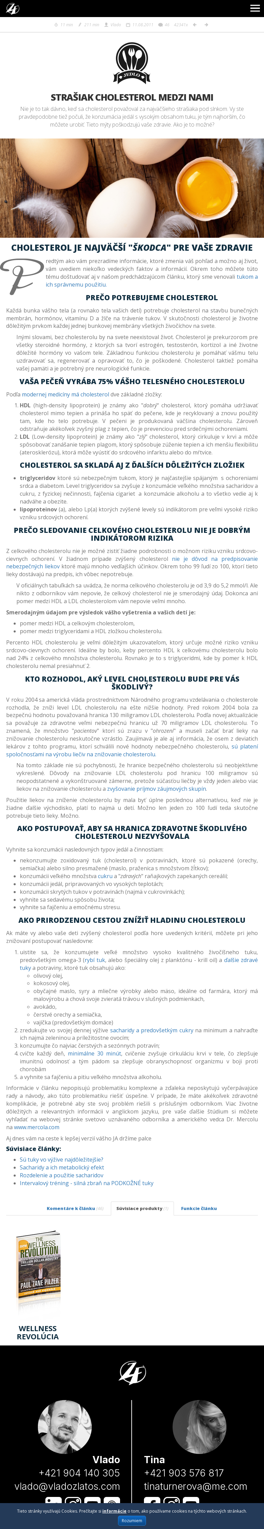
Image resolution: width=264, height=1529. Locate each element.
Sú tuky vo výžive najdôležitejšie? (61, 1159)
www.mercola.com (36, 1127)
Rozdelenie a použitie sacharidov (61, 1175)
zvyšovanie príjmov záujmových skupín (156, 788)
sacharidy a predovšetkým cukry (151, 1030)
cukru (105, 876)
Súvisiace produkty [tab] (142, 1208)
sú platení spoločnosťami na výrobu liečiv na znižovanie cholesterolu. (132, 750)
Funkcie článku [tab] (199, 1208)
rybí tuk (95, 960)
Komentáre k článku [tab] (75, 1208)
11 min (63, 25)
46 (164, 25)
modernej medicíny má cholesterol (65, 394)
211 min (88, 25)
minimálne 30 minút (94, 1053)
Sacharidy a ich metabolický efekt (62, 1167)
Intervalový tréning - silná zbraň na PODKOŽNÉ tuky (86, 1183)
